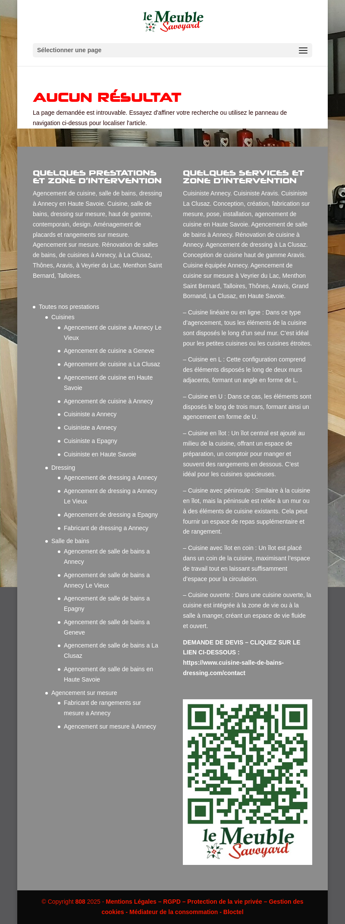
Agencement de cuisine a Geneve (109, 350)
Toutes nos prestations (69, 306)
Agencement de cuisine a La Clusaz (112, 364)
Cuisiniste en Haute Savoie (100, 454)
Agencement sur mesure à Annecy (110, 726)
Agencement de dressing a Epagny (111, 514)
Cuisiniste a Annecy (90, 414)
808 (80, 901)
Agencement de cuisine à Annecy (108, 401)
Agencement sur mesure (84, 692)
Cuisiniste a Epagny (90, 440)
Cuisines (63, 317)
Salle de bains (70, 540)
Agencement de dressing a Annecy (110, 477)
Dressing (63, 467)
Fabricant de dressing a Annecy (106, 528)
